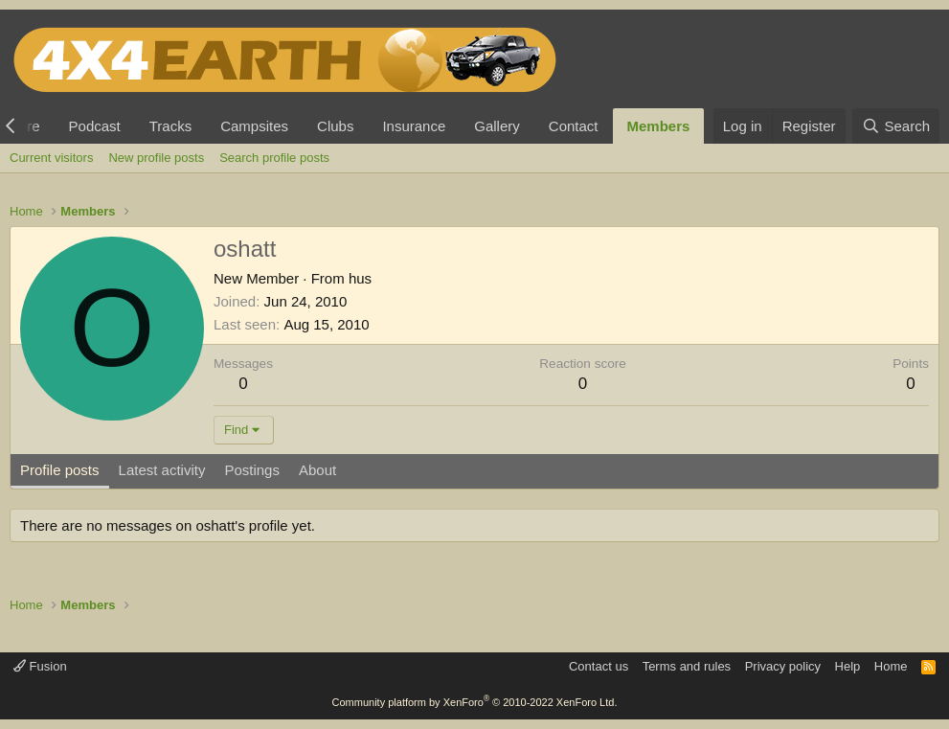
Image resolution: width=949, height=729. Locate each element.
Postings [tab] (252, 470)
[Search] (895, 126)
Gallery (497, 126)
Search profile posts (274, 157)
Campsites (254, 126)
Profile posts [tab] (60, 470)
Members (658, 126)
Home (891, 666)
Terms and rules (687, 666)
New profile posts (156, 157)
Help (848, 666)
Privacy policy (783, 666)
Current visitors (51, 157)
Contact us (598, 666)
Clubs (335, 126)
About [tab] (317, 470)
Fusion (40, 666)
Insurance (413, 126)
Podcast (95, 126)
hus (360, 278)
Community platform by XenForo (475, 702)
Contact (574, 126)
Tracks (170, 126)
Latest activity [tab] (162, 470)
